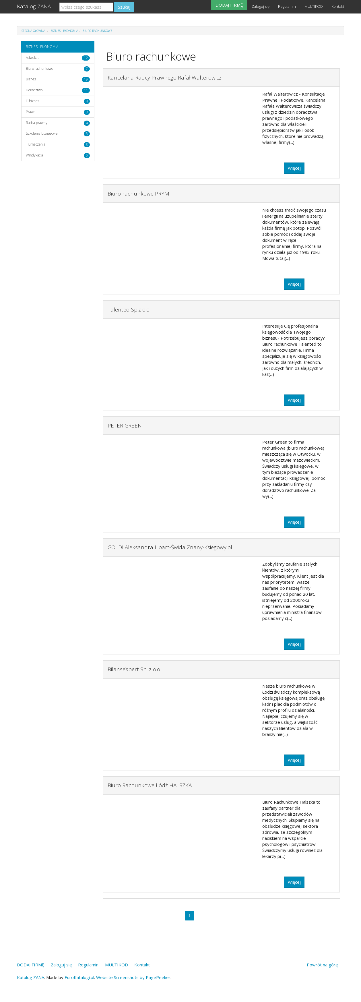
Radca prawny (36, 122)
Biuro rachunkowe (97, 31)
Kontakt (337, 6)
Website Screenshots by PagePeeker (133, 977)
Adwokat (32, 57)
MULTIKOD (313, 6)
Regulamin (287, 6)
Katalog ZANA (34, 6)
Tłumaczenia (35, 144)
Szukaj (124, 7)
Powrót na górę (322, 965)
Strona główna (33, 31)
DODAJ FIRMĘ (229, 5)
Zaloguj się (260, 6)
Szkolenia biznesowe (42, 133)
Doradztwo (34, 90)
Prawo (30, 111)
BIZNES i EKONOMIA (64, 31)
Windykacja (34, 155)
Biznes (31, 79)
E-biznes (32, 100)
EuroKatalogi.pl (79, 977)
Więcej (294, 168)
